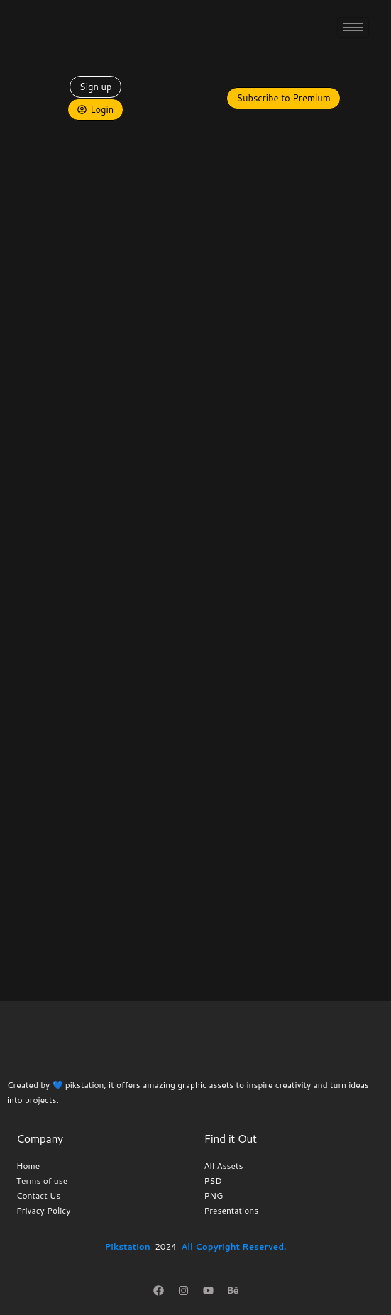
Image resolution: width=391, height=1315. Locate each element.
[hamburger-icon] (353, 27)
